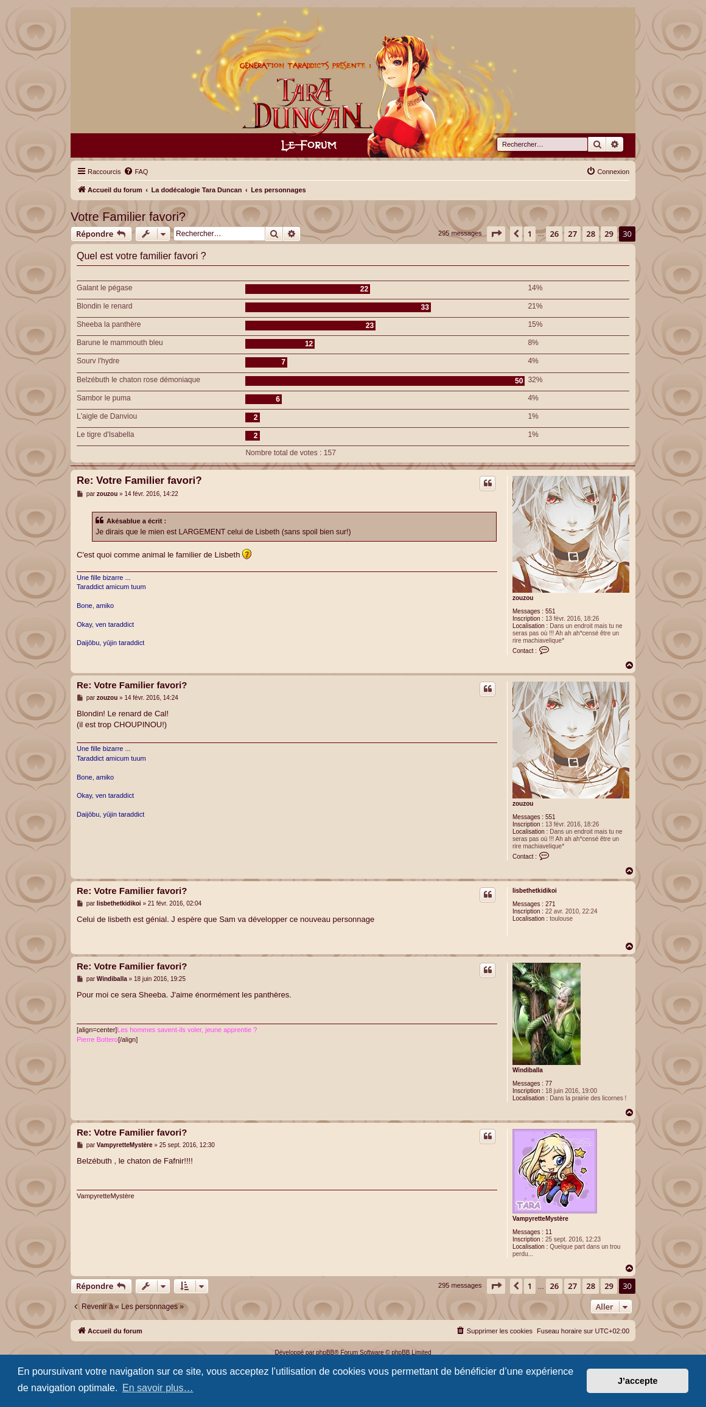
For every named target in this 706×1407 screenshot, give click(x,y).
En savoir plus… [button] (158, 1388)
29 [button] (608, 233)
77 (548, 1083)
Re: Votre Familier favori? (139, 480)
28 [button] (590, 233)
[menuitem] (136, 171)
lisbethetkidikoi (534, 890)
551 (550, 611)
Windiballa (527, 1070)
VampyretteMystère (540, 1218)
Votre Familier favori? (128, 216)
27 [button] (572, 233)
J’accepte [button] (638, 1381)
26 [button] (554, 233)
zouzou (522, 598)
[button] (496, 233)
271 (550, 904)
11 (548, 1232)
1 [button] (530, 233)
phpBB (325, 1352)
